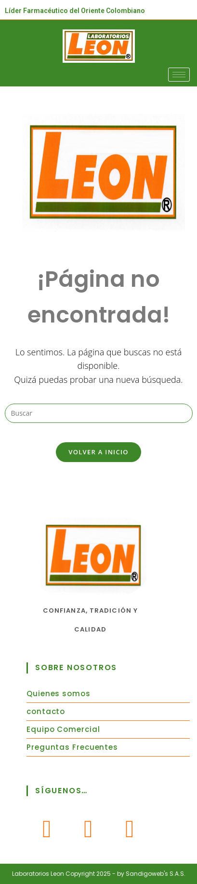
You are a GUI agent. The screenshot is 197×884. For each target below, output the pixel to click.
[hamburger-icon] (179, 75)
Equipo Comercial (63, 729)
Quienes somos (58, 693)
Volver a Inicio (98, 452)
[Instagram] (88, 828)
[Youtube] (130, 828)
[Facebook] (47, 828)
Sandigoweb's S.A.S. (155, 874)
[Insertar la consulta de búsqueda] (99, 413)
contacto (45, 711)
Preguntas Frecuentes (72, 747)
